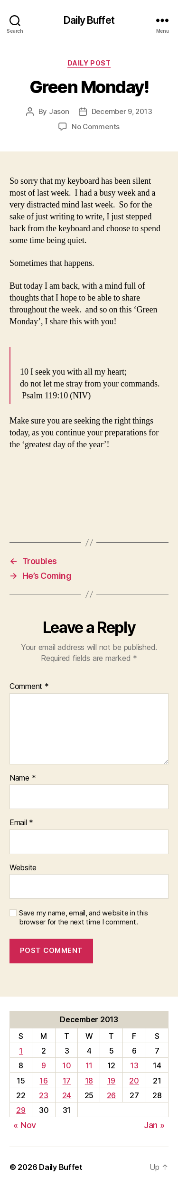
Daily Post (89, 63)
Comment (29, 686)
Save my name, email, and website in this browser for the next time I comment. (83, 917)
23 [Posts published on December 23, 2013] (43, 1095)
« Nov (24, 1125)
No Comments (96, 126)
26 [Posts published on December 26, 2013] (111, 1095)
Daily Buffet (89, 20)
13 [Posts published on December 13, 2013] (134, 1065)
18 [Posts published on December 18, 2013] (89, 1080)
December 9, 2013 (122, 111)
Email (21, 823)
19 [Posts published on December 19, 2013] (111, 1080)
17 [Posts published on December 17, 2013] (67, 1080)
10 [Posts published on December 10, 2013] (66, 1065)
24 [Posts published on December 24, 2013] (66, 1095)
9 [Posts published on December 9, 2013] (43, 1065)
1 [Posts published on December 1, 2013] (21, 1050)
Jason (59, 111)
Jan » (154, 1125)
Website (23, 868)
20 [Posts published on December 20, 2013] (134, 1080)
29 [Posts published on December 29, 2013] (20, 1110)
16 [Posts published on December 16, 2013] (43, 1080)
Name (22, 778)
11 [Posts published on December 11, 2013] (89, 1065)
